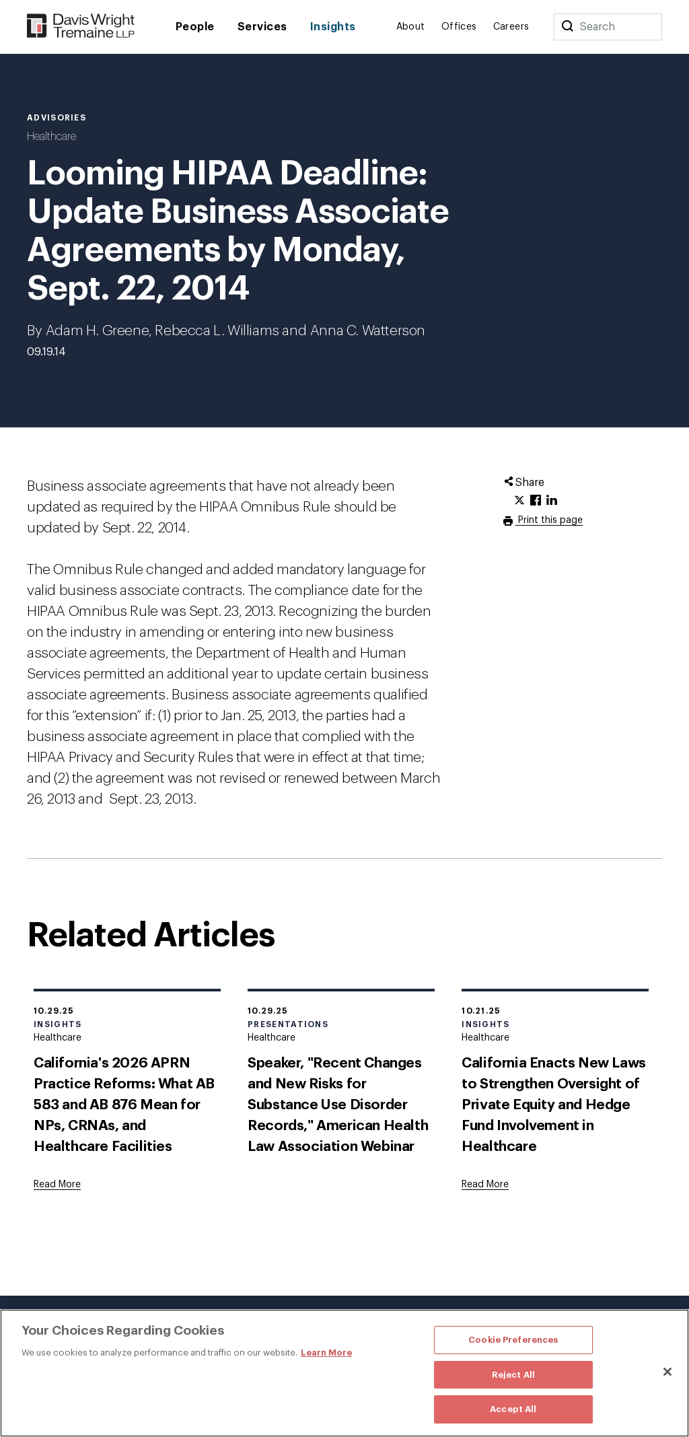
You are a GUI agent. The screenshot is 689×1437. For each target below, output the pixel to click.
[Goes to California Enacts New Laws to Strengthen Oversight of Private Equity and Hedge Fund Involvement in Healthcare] (485, 1184)
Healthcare (51, 136)
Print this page (549, 520)
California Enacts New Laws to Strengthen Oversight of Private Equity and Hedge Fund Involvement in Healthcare (554, 1105)
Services (262, 27)
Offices (459, 27)
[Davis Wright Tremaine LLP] (81, 26)
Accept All (513, 1409)
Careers (511, 27)
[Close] (667, 1372)
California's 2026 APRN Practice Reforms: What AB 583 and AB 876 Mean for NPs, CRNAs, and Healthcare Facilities (124, 1105)
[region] (344, 1373)
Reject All (513, 1374)
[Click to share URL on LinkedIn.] (551, 501)
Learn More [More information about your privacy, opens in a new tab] (326, 1352)
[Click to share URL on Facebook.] (535, 501)
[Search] (567, 27)
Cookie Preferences (513, 1339)
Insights (333, 27)
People (195, 27)
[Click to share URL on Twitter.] (519, 501)
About (410, 27)
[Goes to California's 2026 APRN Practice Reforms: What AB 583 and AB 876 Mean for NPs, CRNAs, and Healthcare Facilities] (57, 1184)
